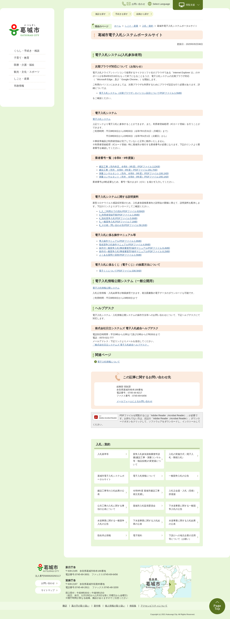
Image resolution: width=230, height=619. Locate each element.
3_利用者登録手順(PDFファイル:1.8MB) (119, 215)
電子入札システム (102, 119)
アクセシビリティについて (154, 605)
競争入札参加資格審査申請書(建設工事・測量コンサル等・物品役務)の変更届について (147, 459)
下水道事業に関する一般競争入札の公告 (182, 507)
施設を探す (100, 14)
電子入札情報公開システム (106, 288)
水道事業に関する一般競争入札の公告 (110, 522)
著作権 (97, 605)
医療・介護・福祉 (24, 64)
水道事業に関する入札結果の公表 (182, 522)
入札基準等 (103, 454)
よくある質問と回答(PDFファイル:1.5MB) (120, 255)
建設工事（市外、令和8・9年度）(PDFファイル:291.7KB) (128, 170)
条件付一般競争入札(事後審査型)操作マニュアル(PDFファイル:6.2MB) (134, 251)
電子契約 (137, 535)
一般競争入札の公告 (179, 476)
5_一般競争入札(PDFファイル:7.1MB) (118, 221)
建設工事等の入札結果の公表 (110, 492)
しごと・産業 (21, 78)
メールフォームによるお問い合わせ (134, 401)
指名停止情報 (104, 535)
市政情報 (19, 85)
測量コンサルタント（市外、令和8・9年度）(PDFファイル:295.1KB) (134, 176)
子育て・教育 (21, 57)
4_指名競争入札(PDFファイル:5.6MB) (118, 218)
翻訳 (65, 605)
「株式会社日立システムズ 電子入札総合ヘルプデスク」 (121, 344)
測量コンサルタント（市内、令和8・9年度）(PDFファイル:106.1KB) (134, 173)
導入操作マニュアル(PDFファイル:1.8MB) (120, 241)
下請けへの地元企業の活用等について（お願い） (182, 537)
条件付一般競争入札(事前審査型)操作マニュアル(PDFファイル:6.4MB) (134, 248)
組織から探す (142, 14)
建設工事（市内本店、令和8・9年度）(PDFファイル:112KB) (129, 166)
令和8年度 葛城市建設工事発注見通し (146, 492)
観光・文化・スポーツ (26, 71)
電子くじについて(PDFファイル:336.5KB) (120, 270)
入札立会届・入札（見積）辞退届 (182, 492)
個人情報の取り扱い (115, 605)
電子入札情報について (108, 361)
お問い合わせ (48, 583)
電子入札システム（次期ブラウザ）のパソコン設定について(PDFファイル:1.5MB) (140, 93)
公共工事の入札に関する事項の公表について (110, 507)
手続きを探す (121, 14)
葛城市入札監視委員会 (144, 505)
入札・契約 (147, 26)
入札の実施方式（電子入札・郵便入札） (181, 456)
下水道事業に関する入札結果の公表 (146, 522)
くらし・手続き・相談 (26, 50)
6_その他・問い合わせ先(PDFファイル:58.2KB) (123, 225)
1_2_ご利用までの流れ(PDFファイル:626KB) (122, 211)
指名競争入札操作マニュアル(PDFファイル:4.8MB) (124, 244)
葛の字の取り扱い (80, 605)
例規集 (133, 605)
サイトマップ (48, 590)
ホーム (117, 26)
